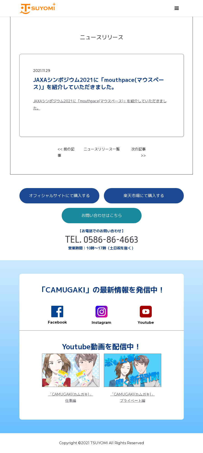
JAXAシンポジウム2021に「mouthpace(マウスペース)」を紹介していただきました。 (100, 105)
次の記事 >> (138, 152)
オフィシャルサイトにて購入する (59, 195)
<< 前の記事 (66, 152)
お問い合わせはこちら (101, 215)
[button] (176, 8)
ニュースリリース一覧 (102, 149)
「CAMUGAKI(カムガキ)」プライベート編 (132, 397)
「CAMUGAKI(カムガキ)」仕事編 (70, 397)
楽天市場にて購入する (144, 195)
